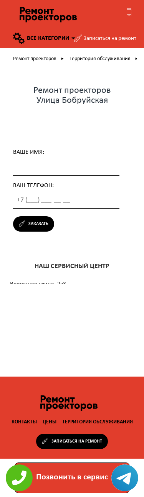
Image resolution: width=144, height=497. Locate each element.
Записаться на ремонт (110, 38)
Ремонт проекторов (37, 59)
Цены (49, 422)
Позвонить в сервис (72, 477)
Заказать (38, 224)
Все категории (44, 38)
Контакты (24, 422)
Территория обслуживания (103, 59)
